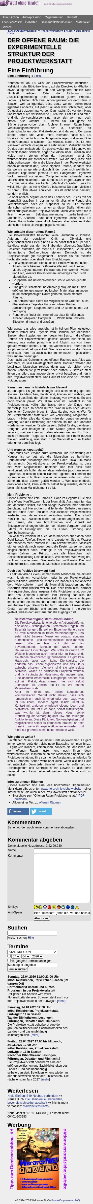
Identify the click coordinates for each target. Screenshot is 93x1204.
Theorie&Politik (12, 22)
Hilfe (31, 937)
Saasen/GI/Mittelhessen (56, 22)
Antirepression (31, 17)
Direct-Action (10, 17)
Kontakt (55, 1200)
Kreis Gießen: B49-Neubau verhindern (32, 1096)
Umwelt (72, 17)
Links (37, 76)
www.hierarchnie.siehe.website (61, 788)
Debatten (31, 22)
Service (7, 27)
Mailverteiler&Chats (36, 1106)
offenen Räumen (50, 802)
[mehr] (61, 1001)
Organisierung (54, 17)
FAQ (77, 1200)
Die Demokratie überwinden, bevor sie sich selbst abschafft (35, 1101)
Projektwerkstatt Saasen (57, 30)
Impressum (67, 1200)
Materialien (83, 22)
